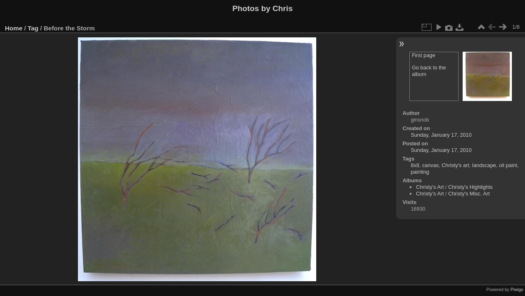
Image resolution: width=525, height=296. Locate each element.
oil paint (508, 165)
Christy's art (455, 165)
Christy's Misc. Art (469, 193)
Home (14, 28)
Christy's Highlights (470, 187)
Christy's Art (430, 187)
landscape (484, 165)
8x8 (415, 165)
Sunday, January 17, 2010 (441, 135)
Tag (33, 28)
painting (420, 172)
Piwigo (517, 289)
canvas (430, 165)
